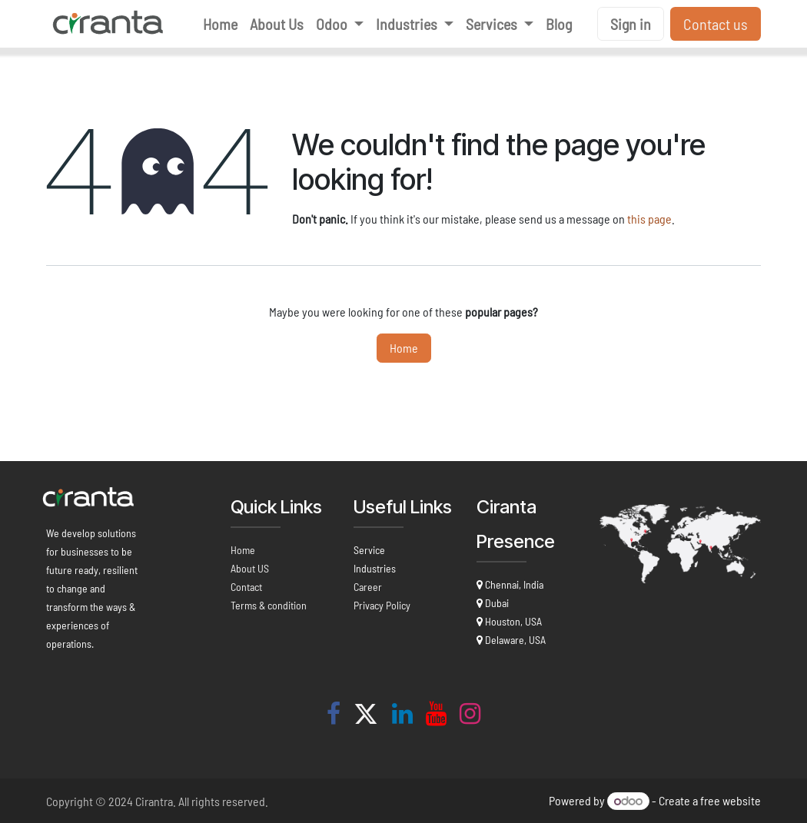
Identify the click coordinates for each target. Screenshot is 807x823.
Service (369, 549)
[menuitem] (220, 23)
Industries (375, 568)
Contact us (715, 24)
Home (404, 347)
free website (730, 800)
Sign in (630, 24)
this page (649, 218)
